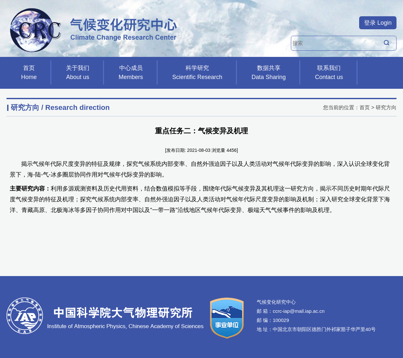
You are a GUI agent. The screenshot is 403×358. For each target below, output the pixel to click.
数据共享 (269, 73)
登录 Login (378, 23)
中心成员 (131, 73)
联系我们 (329, 73)
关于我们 (77, 73)
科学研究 (197, 73)
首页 (29, 73)
